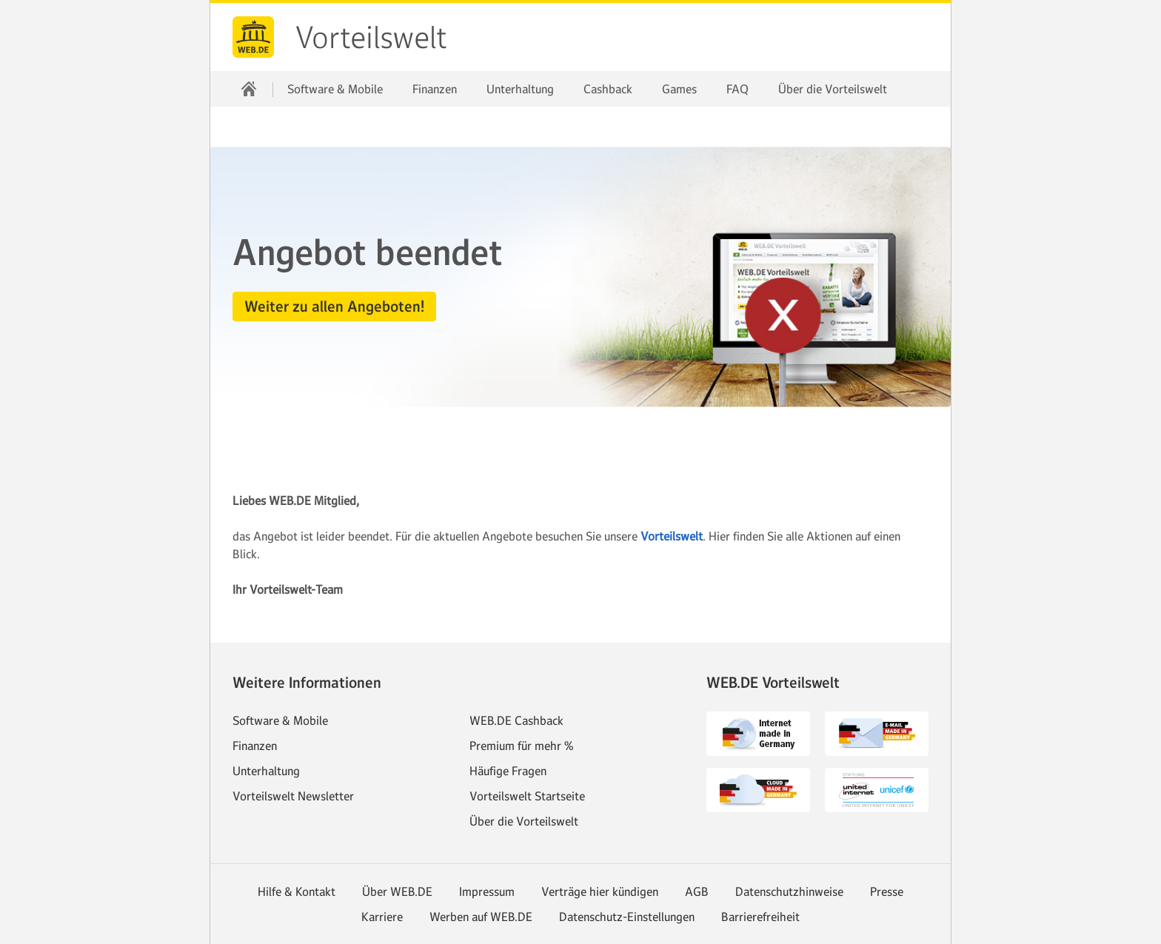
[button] (334, 306)
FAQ (737, 88)
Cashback (607, 88)
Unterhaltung (520, 88)
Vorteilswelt (371, 37)
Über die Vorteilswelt (832, 88)
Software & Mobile (335, 88)
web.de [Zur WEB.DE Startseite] (253, 37)
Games (679, 88)
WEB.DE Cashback (516, 720)
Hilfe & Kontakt (296, 891)
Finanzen (434, 88)
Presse (886, 891)
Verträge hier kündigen (599, 891)
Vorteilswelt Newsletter (293, 796)
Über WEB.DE (397, 891)
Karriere (382, 916)
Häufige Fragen (507, 770)
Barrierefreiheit (760, 916)
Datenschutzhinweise (789, 891)
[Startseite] (248, 89)
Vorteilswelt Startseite (527, 796)
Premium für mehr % (521, 745)
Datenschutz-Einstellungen (627, 916)
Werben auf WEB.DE (480, 916)
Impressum (487, 891)
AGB (697, 891)
